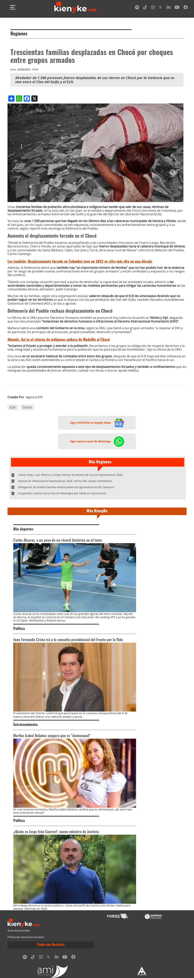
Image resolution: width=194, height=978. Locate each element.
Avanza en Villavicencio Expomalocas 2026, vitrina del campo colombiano (65, 481)
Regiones (18, 34)
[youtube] (177, 8)
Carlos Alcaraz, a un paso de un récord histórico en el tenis (57, 540)
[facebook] (185, 8)
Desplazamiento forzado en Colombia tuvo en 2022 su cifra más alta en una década (80, 262)
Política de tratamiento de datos (26, 937)
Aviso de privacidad (19, 930)
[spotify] (137, 8)
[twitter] (161, 8)
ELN (12, 407)
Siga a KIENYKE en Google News (97, 423)
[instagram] (153, 8)
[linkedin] (169, 8)
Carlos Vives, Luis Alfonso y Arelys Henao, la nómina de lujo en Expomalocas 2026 (70, 475)
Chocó (27, 407)
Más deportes (23, 529)
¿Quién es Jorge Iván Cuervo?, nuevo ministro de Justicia (56, 832)
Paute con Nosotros (51, 945)
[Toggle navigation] (13, 7)
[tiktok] (145, 8)
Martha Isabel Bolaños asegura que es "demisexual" (51, 736)
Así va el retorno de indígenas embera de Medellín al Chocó (59, 340)
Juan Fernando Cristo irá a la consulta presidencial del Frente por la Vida (68, 640)
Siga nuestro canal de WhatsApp (97, 441)
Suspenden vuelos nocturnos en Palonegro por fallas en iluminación (62, 493)
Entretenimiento (25, 725)
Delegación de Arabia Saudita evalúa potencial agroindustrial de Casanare (66, 487)
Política (19, 629)
